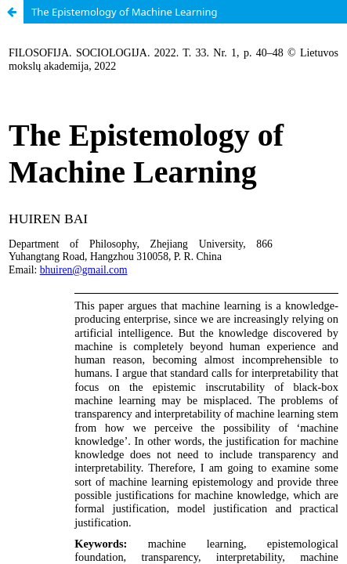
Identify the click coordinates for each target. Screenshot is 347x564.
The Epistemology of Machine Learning (124, 12)
